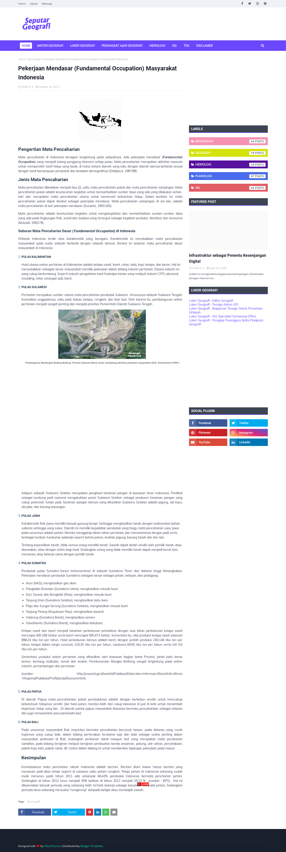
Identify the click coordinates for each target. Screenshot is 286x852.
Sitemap (47, 3)
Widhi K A (27, 86)
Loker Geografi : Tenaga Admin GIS (213, 305)
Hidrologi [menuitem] (157, 45)
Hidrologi (230, 165)
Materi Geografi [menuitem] (50, 45)
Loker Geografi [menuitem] (82, 45)
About (33, 3)
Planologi (230, 176)
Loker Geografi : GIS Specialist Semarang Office (222, 316)
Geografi (230, 153)
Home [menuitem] (26, 45)
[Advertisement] (103, 432)
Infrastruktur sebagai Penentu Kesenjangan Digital (227, 258)
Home (22, 3)
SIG (230, 188)
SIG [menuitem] (174, 45)
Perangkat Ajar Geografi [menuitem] (122, 45)
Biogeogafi (230, 141)
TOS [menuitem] (186, 45)
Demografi (34, 59)
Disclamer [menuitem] (204, 45)
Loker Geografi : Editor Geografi (211, 301)
